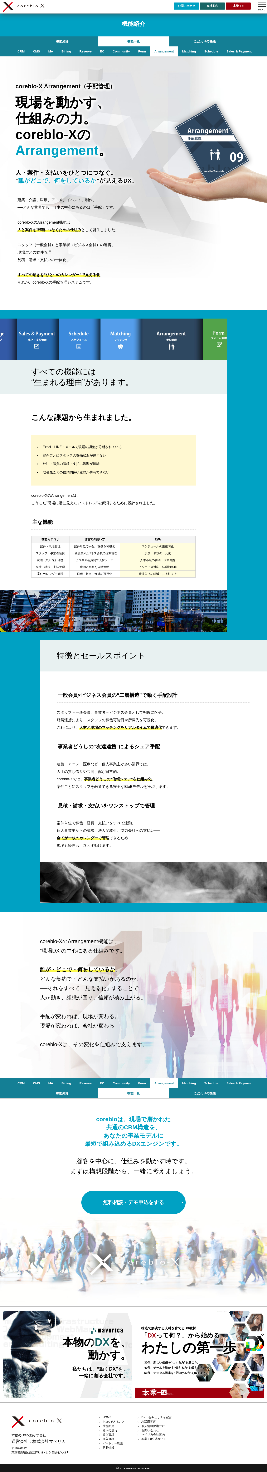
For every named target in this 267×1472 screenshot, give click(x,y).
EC (102, 51)
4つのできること (114, 1421)
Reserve (85, 51)
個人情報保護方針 (153, 1426)
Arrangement (164, 51)
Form (142, 51)
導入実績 (108, 1434)
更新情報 (108, 1447)
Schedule (211, 51)
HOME (107, 1417)
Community (121, 51)
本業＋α (238, 5)
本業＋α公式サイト (153, 1439)
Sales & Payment (239, 51)
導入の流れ (110, 1430)
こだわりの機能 (205, 41)
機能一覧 (133, 41)
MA (50, 51)
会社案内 (212, 5)
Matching (189, 51)
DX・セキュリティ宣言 (156, 1417)
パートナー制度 (113, 1443)
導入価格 (108, 1439)
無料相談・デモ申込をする (133, 1202)
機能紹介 (62, 41)
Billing (66, 51)
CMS (36, 51)
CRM (21, 51)
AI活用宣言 (148, 1421)
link (67, 1354)
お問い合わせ (186, 5)
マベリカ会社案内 (153, 1434)
